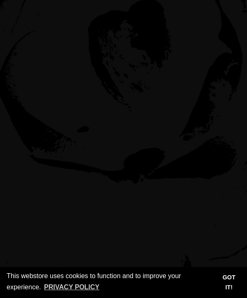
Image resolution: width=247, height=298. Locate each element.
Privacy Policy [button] (71, 287)
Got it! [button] (229, 282)
